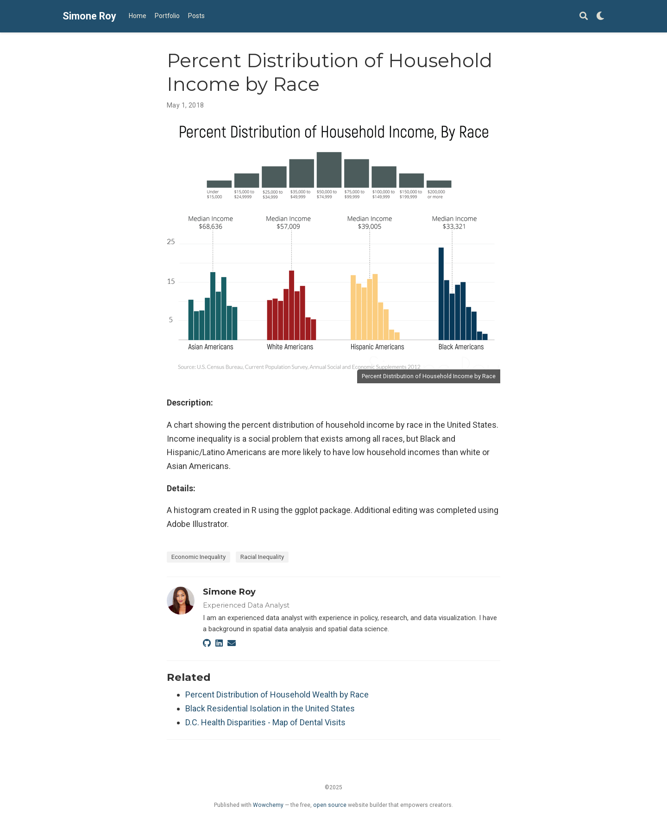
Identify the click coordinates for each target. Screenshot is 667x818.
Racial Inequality (262, 556)
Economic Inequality (198, 556)
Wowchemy (268, 805)
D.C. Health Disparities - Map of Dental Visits (265, 722)
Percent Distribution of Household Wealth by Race (277, 694)
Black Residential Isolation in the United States (270, 708)
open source (329, 805)
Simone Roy (89, 16)
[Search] (583, 16)
